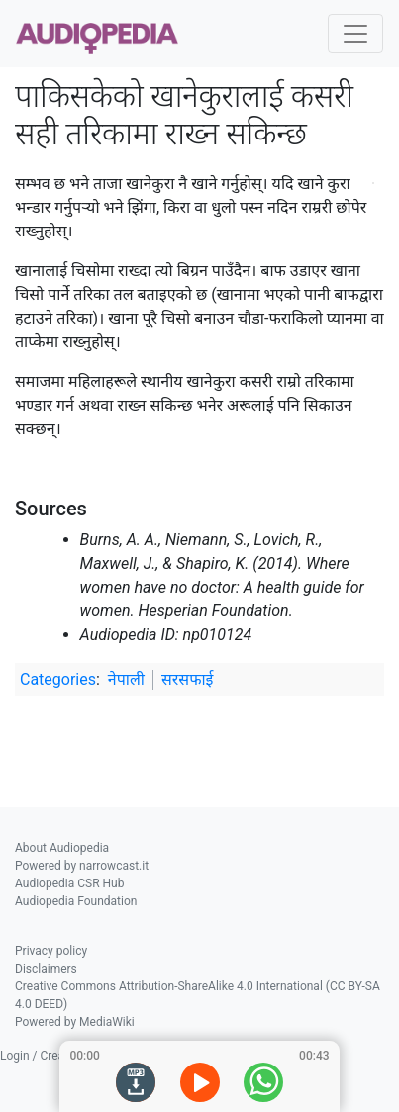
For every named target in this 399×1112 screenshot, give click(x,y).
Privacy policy (51, 951)
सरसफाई (187, 679)
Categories (58, 679)
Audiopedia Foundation (76, 901)
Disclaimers (46, 968)
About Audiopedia (62, 848)
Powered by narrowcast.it (82, 866)
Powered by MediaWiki (75, 1022)
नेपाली (126, 679)
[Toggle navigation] (355, 33)
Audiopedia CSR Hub (69, 883)
